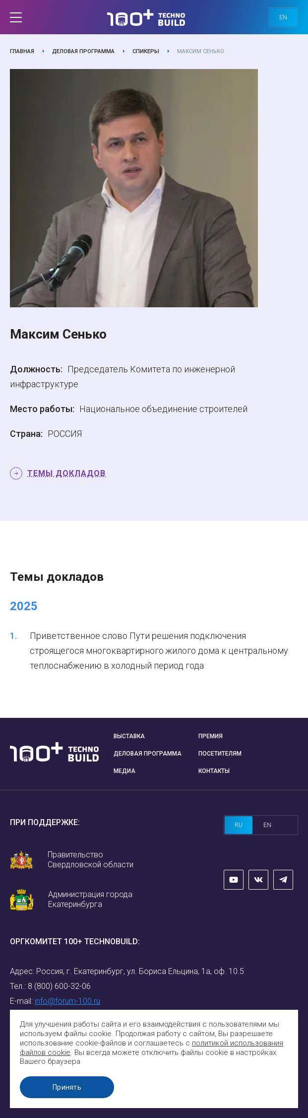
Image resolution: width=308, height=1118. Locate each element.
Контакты (214, 771)
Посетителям (220, 753)
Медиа (124, 771)
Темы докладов (66, 473)
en (283, 17)
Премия (210, 736)
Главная (22, 51)
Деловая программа (83, 51)
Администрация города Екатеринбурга (90, 899)
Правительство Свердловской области (90, 859)
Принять (67, 1087)
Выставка (129, 736)
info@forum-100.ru (67, 1001)
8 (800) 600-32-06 (59, 986)
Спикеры (145, 51)
